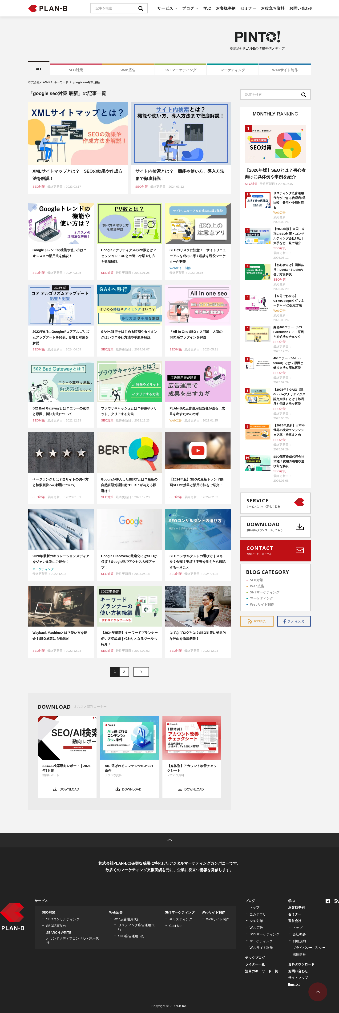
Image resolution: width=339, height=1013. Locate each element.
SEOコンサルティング (63, 919)
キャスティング (180, 919)
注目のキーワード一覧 (261, 971)
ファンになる (294, 621)
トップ (254, 907)
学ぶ (207, 8)
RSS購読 (257, 621)
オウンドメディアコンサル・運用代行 (72, 941)
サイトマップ (298, 978)
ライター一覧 (255, 964)
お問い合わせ (301, 8)
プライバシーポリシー (309, 947)
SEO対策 (76, 70)
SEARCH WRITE (58, 932)
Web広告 (128, 70)
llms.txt (294, 984)
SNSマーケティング (180, 70)
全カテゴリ (258, 914)
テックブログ (255, 958)
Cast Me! (175, 926)
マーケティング (232, 70)
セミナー (248, 8)
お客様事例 (226, 8)
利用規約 (299, 941)
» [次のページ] (141, 672)
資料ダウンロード (301, 964)
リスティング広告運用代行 (136, 927)
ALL (39, 68)
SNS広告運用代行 (131, 936)
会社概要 (299, 934)
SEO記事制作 (56, 926)
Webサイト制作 (285, 70)
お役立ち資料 (273, 8)
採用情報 (299, 954)
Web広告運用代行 (127, 919)
